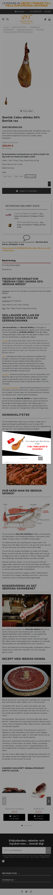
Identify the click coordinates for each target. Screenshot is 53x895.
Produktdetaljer (11, 265)
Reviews (7, 269)
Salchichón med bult (14, 809)
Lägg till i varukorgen (26, 191)
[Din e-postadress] (24, 850)
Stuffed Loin (38, 809)
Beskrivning (9, 260)
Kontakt (47, 11)
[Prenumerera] (48, 850)
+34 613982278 (35, 11)
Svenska (21, 11)
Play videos (26, 111)
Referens (5, 142)
